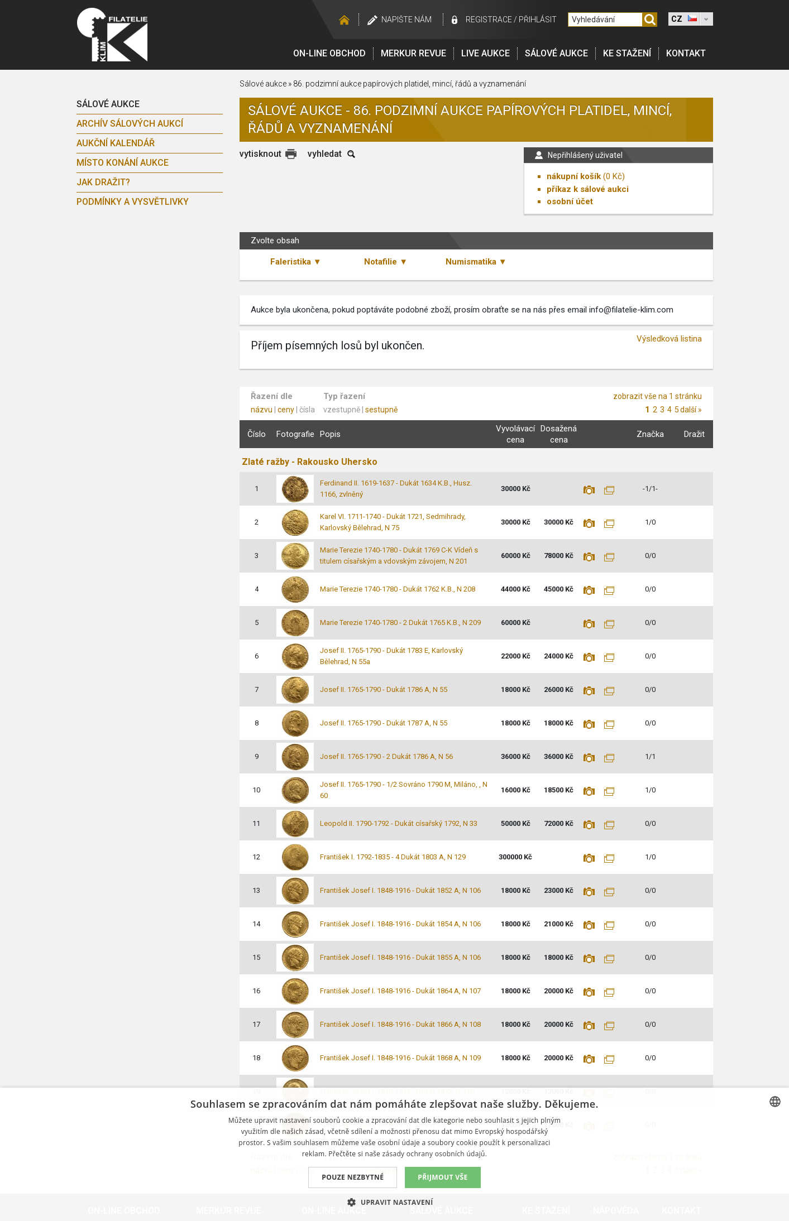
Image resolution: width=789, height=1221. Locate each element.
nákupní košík (574, 176)
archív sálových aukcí (129, 123)
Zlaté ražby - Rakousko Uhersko (309, 461)
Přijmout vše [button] (442, 1177)
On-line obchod (329, 53)
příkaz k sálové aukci (588, 189)
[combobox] (775, 1101)
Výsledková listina (669, 339)
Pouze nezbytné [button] (353, 1177)
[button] (394, 1202)
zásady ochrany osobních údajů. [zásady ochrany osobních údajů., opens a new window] (434, 1153)
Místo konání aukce (122, 162)
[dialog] (394, 1154)
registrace (489, 19)
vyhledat (325, 153)
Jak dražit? (103, 182)
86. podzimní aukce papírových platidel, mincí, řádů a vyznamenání (409, 83)
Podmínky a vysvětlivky (132, 201)
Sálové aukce (556, 53)
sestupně (381, 409)
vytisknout (260, 153)
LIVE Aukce (485, 53)
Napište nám (406, 19)
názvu (261, 409)
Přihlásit (538, 19)
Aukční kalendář (115, 143)
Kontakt (686, 53)
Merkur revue (413, 53)
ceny (286, 409)
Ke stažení (627, 53)
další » (691, 409)
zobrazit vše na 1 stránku (657, 396)
